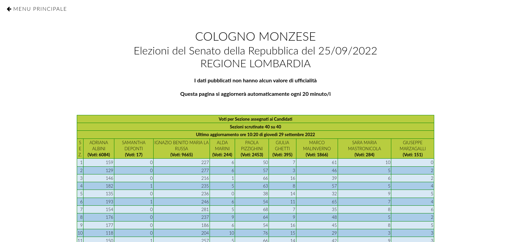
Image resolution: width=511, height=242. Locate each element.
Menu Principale (40, 8)
